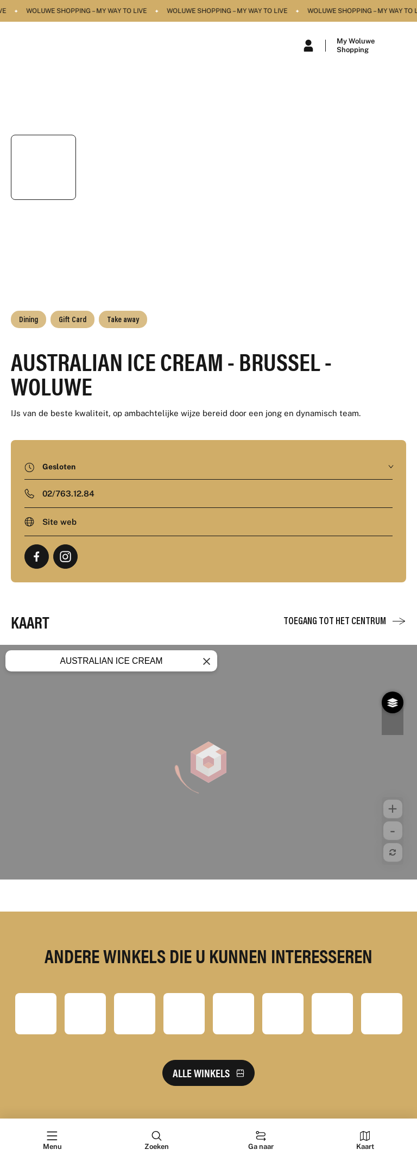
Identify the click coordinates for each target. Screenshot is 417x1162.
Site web (59, 521)
